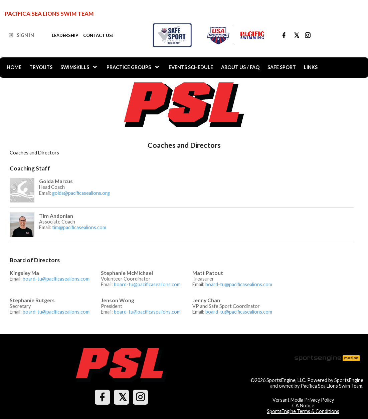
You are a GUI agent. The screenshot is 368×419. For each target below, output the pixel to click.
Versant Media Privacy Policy (303, 400)
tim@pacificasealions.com (79, 227)
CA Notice (303, 405)
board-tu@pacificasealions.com (56, 279)
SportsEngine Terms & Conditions (303, 411)
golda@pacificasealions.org (81, 193)
